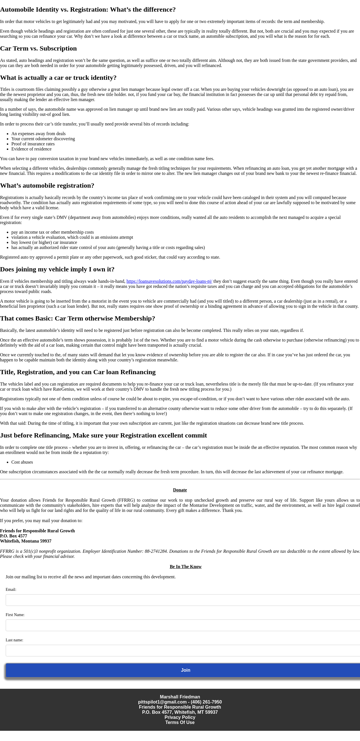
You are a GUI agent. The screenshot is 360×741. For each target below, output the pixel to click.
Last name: (14, 640)
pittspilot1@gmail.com (162, 702)
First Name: (15, 615)
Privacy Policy (180, 717)
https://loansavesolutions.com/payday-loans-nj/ (169, 281)
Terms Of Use (180, 722)
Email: (11, 589)
